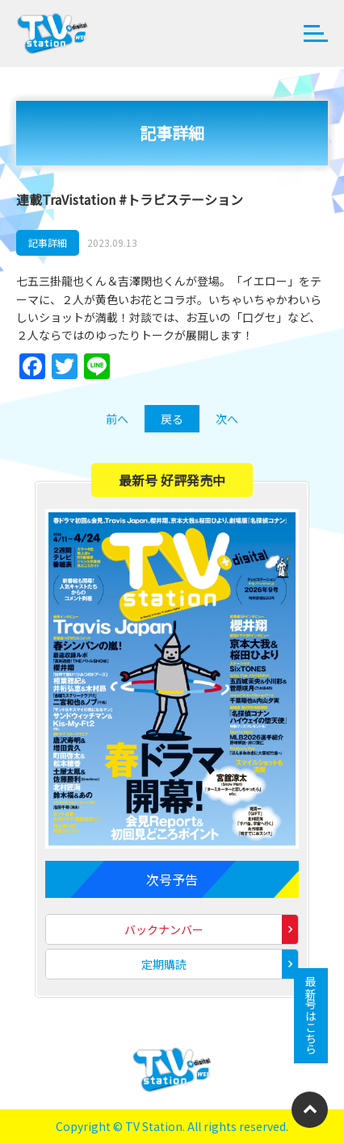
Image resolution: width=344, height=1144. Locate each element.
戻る (172, 419)
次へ (227, 419)
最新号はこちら (311, 1015)
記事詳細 (47, 242)
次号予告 (172, 879)
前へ (117, 419)
